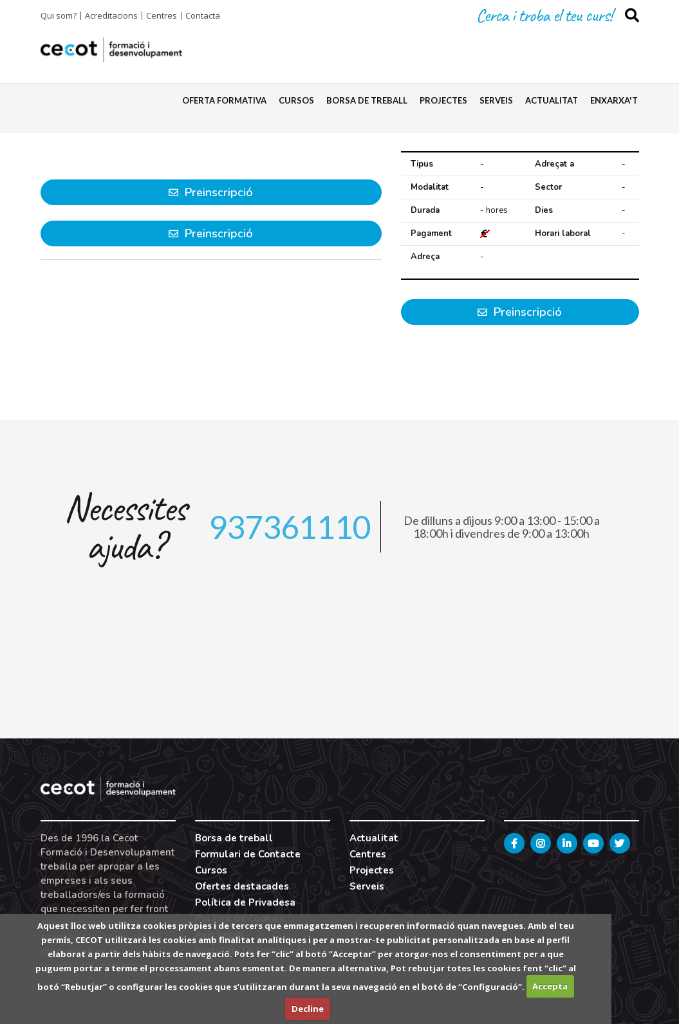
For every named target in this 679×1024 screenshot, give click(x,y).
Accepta (550, 986)
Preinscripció (520, 312)
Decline (308, 1008)
